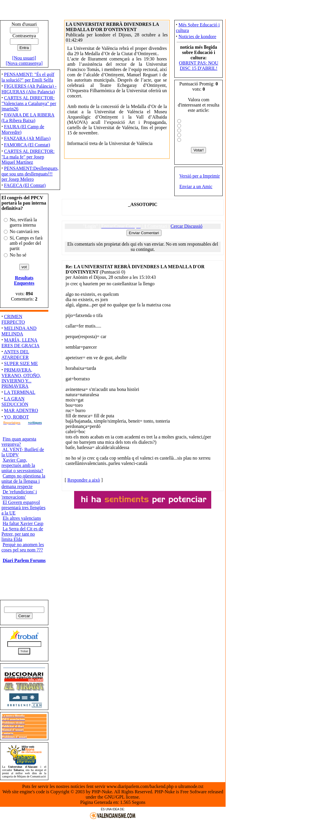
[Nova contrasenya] (24, 63)
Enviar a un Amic (195, 186)
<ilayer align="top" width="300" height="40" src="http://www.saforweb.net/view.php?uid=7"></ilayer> (142, 500)
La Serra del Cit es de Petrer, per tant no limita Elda (22, 534)
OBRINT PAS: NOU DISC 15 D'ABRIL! (198, 65)
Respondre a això (83, 480)
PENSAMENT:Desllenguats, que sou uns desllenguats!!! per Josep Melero (30, 174)
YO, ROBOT (16, 416)
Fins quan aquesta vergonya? (18, 441)
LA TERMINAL (19, 392)
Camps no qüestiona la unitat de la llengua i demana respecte (23, 481)
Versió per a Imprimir (199, 175)
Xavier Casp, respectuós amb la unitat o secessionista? (22, 465)
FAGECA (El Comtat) (25, 185)
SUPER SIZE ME (21, 363)
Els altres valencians (22, 518)
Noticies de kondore (197, 36)
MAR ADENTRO (21, 410)
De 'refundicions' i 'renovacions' (19, 494)
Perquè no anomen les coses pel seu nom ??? (22, 547)
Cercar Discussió (186, 226)
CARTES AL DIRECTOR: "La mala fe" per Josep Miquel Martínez (27, 157)
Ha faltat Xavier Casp (23, 523)
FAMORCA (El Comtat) (27, 144)
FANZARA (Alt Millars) (27, 138)
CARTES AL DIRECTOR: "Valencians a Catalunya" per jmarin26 (28, 103)
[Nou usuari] (24, 57)
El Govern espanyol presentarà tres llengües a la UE (23, 507)
